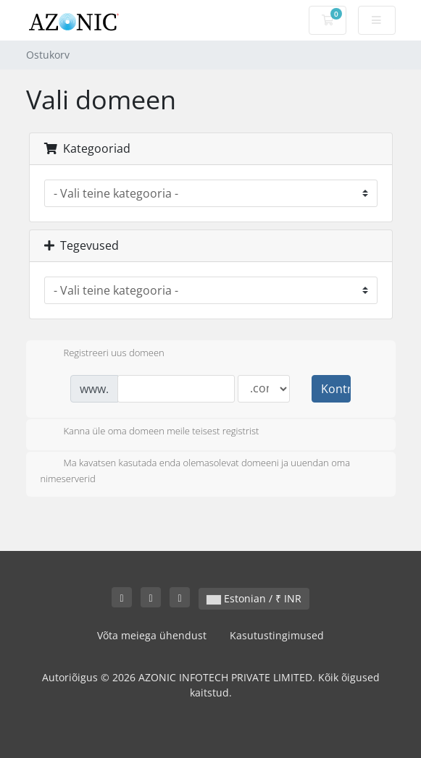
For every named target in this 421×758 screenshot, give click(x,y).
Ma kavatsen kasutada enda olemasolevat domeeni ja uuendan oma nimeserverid (196, 470)
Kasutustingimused (277, 635)
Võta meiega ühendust (152, 635)
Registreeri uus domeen (102, 354)
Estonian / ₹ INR (254, 598)
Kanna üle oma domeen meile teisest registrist (150, 432)
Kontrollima (335, 389)
